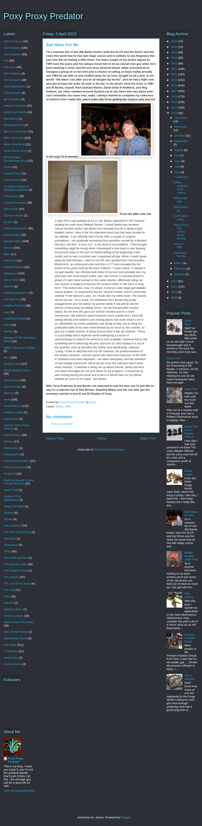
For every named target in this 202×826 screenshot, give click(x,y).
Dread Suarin (188, 472)
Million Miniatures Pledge (19, 347)
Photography (12, 454)
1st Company (12, 47)
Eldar (7, 254)
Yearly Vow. (11, 657)
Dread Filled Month (16, 228)
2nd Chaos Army (180, 217)
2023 (174, 57)
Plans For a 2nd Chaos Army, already (181, 231)
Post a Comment (62, 424)
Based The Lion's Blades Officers (191, 431)
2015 (174, 102)
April (177, 172)
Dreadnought (12, 234)
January (179, 274)
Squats (8, 519)
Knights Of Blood (14, 305)
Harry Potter (11, 279)
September (181, 141)
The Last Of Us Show (17, 583)
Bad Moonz (11, 118)
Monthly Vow (12, 363)
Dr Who (8, 222)
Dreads (8, 247)
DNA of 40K (11, 209)
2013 (174, 113)
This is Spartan (189, 677)
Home (101, 438)
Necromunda (12, 380)
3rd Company (12, 73)
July (177, 155)
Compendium (12, 179)
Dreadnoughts (13, 241)
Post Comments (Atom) (109, 449)
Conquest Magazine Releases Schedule (16, 188)
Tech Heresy (188, 595)
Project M (10, 473)
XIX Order (10, 645)
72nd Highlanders (15, 86)
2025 (174, 47)
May (177, 166)
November (180, 126)
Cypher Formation (15, 202)
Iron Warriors (12, 299)
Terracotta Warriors (16, 557)
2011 (174, 286)
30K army (10, 67)
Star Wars (10, 538)
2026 (174, 41)
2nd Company (12, 54)
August (179, 150)
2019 (174, 80)
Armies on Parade (15, 112)
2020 (174, 74)
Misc (68, 406)
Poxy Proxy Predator (43, 16)
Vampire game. (13, 609)
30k (6, 60)
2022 (174, 63)
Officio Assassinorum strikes (181, 187)
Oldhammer (11, 419)
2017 (174, 91)
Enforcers (10, 260)
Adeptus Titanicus (15, 105)
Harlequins (10, 273)
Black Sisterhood (14, 144)
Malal (7, 325)
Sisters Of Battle (14, 506)
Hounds (8, 286)
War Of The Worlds (16, 631)
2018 (174, 85)
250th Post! (188, 322)
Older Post (148, 438)
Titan (7, 596)
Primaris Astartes (14, 467)
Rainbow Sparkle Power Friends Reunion (19, 482)
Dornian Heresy (13, 215)
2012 (174, 281)
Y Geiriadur (11, 651)
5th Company (12, 80)
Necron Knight (13, 386)
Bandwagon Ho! (14, 125)
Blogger (125, 817)
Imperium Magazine (16, 292)
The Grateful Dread (16, 570)
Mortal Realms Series (17, 370)
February (180, 268)
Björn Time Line (13, 137)
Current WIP (178, 245)
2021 (174, 68)
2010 (174, 292)
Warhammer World (15, 638)
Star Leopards (13, 525)
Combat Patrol (13, 173)
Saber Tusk (11, 490)
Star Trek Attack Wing (17, 532)
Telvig (7, 551)
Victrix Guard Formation (18, 622)
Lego (7, 312)
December (180, 117)
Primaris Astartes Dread (189, 638)
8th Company (12, 99)
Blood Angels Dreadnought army (15, 159)
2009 (174, 297)
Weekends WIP (180, 199)
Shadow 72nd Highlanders (12, 498)
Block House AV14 (15, 150)
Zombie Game (13, 664)
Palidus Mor (11, 448)
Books (60, 406)
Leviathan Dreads (15, 318)
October (179, 135)
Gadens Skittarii (14, 267)
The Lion (9, 589)
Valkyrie (8, 602)
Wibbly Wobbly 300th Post (191, 556)
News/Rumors (13, 405)
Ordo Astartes (12, 435)
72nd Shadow (12, 92)
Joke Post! (191, 389)
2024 (174, 52)
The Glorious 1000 (15, 564)
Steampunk (11, 544)
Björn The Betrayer (15, 131)
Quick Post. (174, 358)
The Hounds (11, 577)
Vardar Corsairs (13, 615)
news (7, 399)
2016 (174, 96)
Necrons (9, 393)
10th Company (13, 41)
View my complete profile (19, 790)
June (177, 161)
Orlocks (8, 441)
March (178, 263)
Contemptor (11, 196)
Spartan (9, 512)
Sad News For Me (180, 254)
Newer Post (55, 438)
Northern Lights (13, 412)
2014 (174, 107)
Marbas (8, 331)
